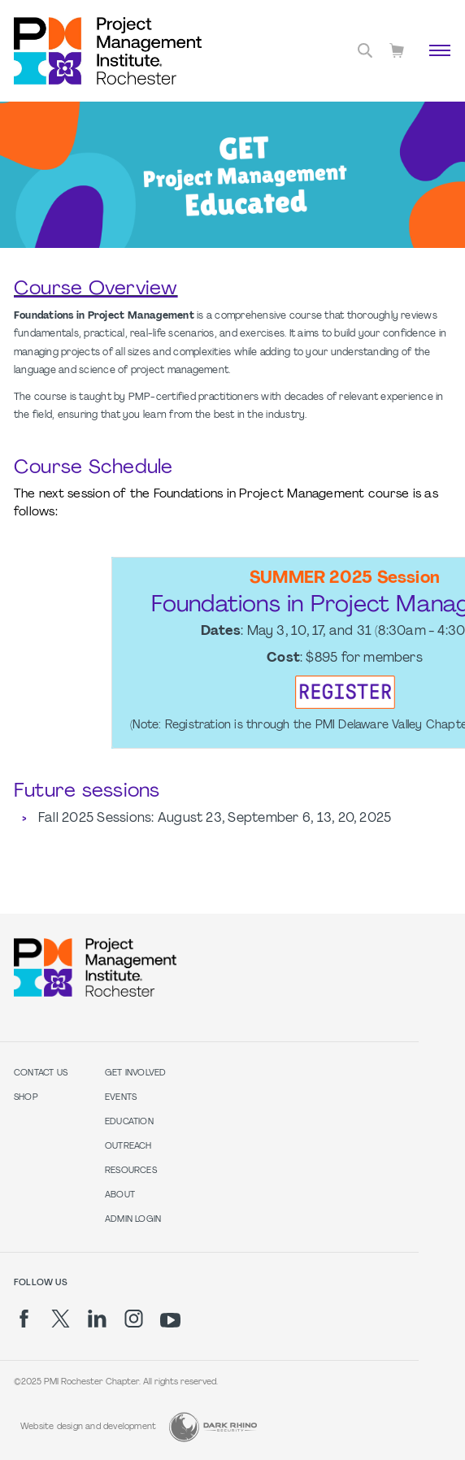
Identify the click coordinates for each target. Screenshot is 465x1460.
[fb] (24, 1318)
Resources (131, 1171)
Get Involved (136, 1073)
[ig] (134, 1318)
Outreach (128, 1146)
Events (121, 1097)
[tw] (60, 1318)
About (120, 1195)
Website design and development (88, 1427)
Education (129, 1122)
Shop (26, 1097)
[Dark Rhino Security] (213, 1427)
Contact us (40, 1073)
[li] (97, 1318)
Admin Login (133, 1219)
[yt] (170, 1320)
